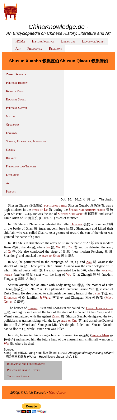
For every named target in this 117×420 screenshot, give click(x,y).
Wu (68, 274)
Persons (11, 191)
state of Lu (40, 209)
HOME (20, 41)
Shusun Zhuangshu (71, 214)
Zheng (56, 316)
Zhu (89, 262)
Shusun (32, 308)
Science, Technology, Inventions (26, 141)
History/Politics (43, 41)
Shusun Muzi (100, 335)
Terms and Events (18, 376)
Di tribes (76, 224)
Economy (11, 133)
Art (18, 48)
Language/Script (93, 41)
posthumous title (55, 205)
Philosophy (34, 48)
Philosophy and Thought (21, 166)
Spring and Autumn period (87, 209)
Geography (13, 124)
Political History (17, 82)
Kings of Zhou (14, 91)
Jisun (96, 293)
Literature (68, 41)
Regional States (16, 99)
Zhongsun (10, 297)
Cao (70, 247)
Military (11, 116)
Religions (55, 48)
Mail (52, 392)
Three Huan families (99, 308)
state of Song (51, 255)
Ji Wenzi (45, 297)
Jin (48, 247)
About (61, 392)
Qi (9, 251)
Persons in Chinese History (23, 370)
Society (10, 149)
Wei (58, 247)
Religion (11, 158)
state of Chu (69, 320)
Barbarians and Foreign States (26, 363)
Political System (16, 107)
